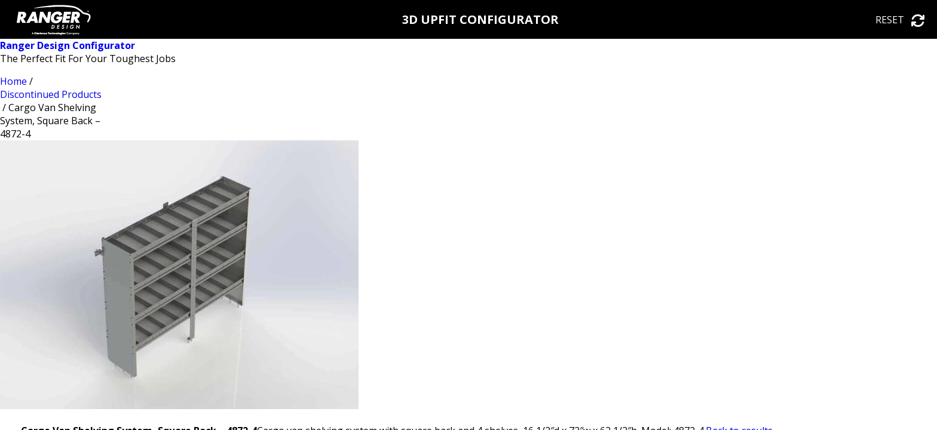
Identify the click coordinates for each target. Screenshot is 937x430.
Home (13, 81)
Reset (900, 19)
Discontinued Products (51, 94)
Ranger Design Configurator (67, 45)
